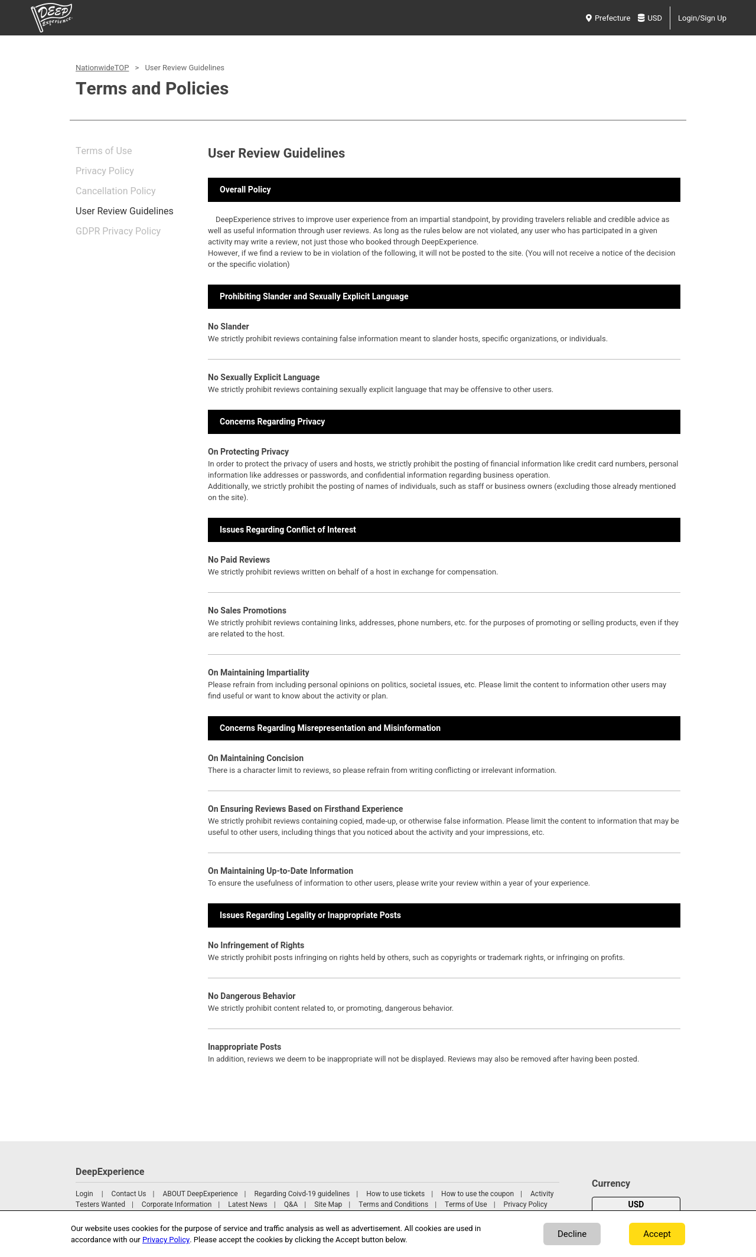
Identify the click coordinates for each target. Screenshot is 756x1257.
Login (84, 1194)
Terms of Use (104, 151)
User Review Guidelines (125, 211)
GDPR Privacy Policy (118, 231)
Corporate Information (176, 1204)
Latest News (248, 1204)
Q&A (291, 1204)
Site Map (328, 1204)
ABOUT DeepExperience (199, 1194)
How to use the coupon (477, 1194)
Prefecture (608, 18)
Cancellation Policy (115, 191)
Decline (572, 1233)
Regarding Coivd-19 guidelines (302, 1194)
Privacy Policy (105, 171)
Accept (657, 1233)
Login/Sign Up (702, 18)
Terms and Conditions (393, 1204)
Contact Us (129, 1194)
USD (650, 18)
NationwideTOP (102, 67)
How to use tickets (395, 1194)
